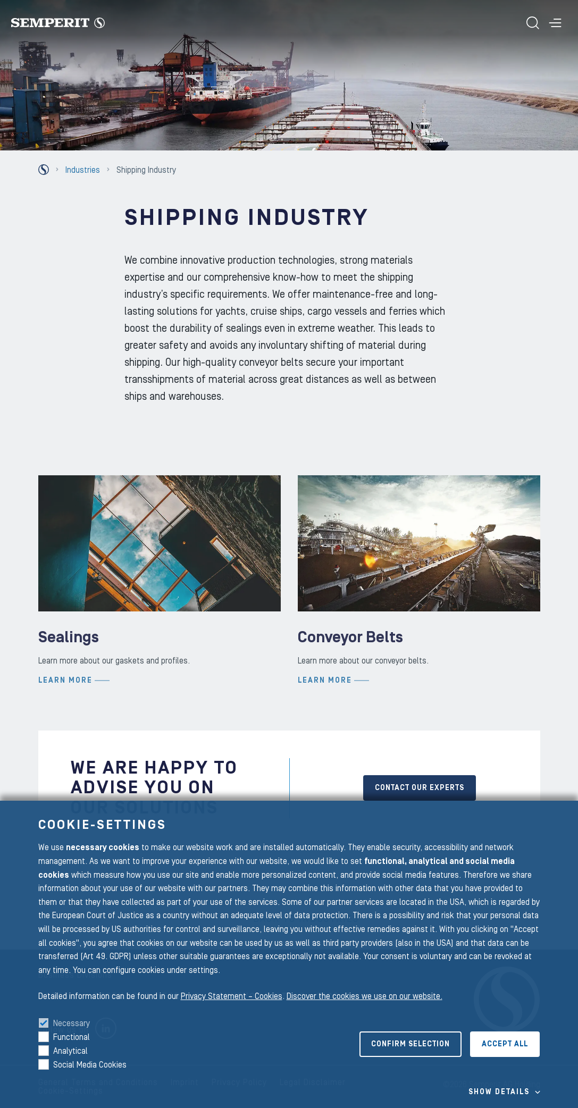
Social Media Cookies (90, 1065)
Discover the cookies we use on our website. (364, 996)
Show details (499, 1092)
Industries (82, 170)
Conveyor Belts (350, 704)
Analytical (70, 1051)
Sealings (68, 704)
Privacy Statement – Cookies (231, 996)
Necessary (71, 1023)
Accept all (505, 1044)
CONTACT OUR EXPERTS (419, 788)
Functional (71, 1037)
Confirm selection (410, 1044)
